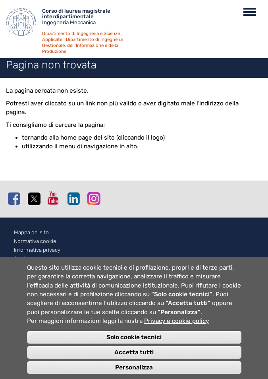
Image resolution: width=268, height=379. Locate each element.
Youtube (56, 198)
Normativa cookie (35, 241)
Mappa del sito (31, 232)
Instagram (95, 198)
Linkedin (75, 198)
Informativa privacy (37, 250)
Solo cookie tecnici (134, 344)
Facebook (16, 198)
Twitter (36, 198)
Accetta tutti (134, 359)
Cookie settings (33, 259)
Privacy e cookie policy (176, 328)
